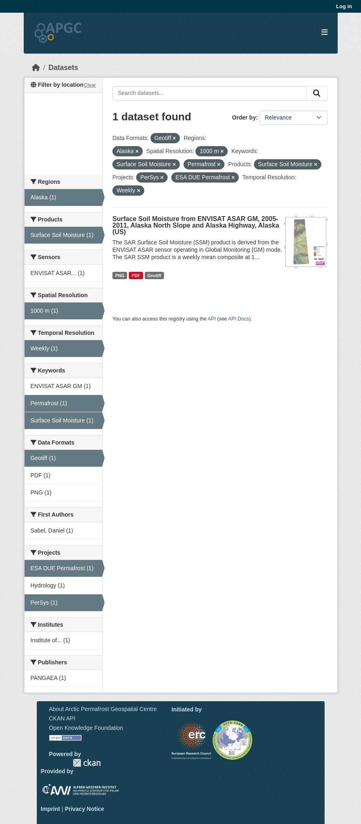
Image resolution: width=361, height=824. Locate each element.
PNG (120, 275)
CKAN (87, 763)
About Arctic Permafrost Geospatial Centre (103, 709)
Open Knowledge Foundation (86, 728)
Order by (244, 117)
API (212, 319)
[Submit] (316, 93)
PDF (136, 275)
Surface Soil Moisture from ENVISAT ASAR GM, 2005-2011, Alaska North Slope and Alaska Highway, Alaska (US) (195, 225)
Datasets (63, 67)
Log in (344, 6)
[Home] (36, 67)
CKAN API (62, 718)
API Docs (238, 319)
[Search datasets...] (209, 93)
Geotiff (154, 275)
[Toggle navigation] (324, 32)
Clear (90, 85)
